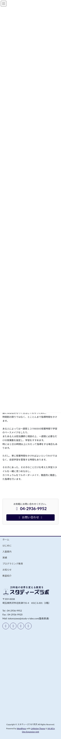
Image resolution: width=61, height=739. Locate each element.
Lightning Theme (38, 728)
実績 (4, 557)
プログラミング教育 (12, 563)
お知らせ (7, 569)
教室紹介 (7, 575)
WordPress (21, 728)
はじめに (7, 545)
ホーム (5, 539)
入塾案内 (7, 551)
